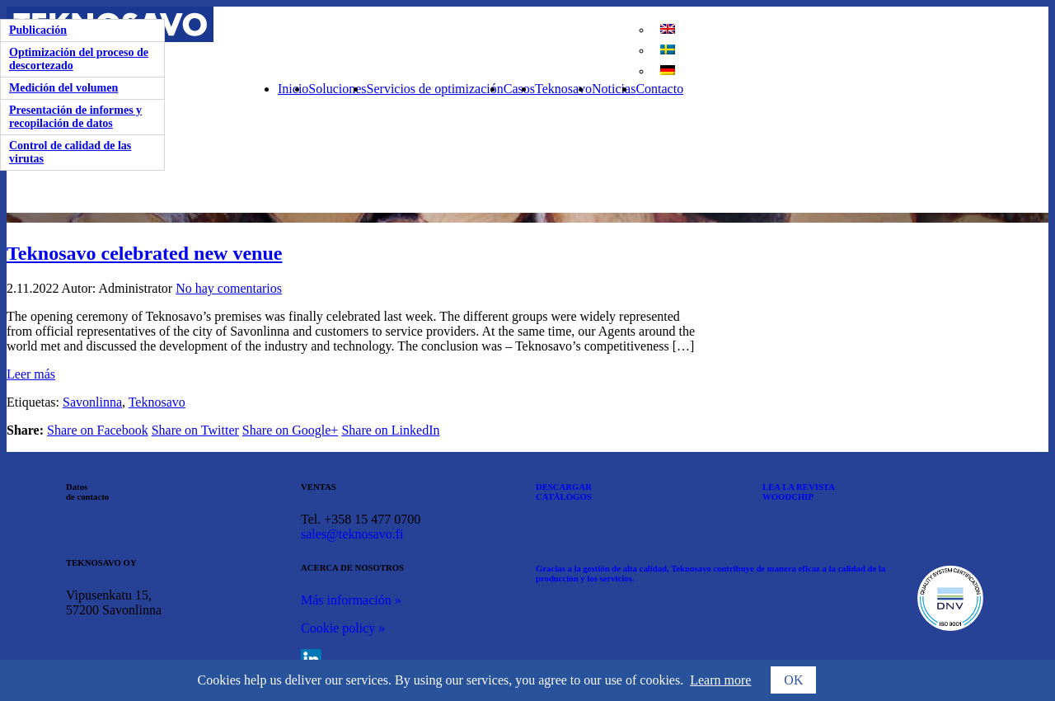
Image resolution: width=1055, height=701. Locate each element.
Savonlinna (92, 402)
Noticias (613, 89)
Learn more (720, 680)
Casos (519, 89)
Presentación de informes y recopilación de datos (75, 116)
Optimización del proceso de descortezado (78, 59)
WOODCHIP (788, 496)
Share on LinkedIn (390, 430)
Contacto (659, 89)
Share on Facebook (97, 430)
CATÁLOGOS (564, 496)
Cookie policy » (343, 628)
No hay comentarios (229, 288)
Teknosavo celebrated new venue (144, 253)
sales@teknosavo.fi (352, 534)
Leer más (31, 374)
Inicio (293, 89)
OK (793, 680)
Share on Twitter (195, 430)
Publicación (38, 30)
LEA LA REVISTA (798, 487)
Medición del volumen (63, 88)
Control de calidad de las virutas (70, 152)
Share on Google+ (290, 430)
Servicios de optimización (435, 89)
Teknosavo (563, 89)
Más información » (351, 600)
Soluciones (337, 89)
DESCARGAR (564, 487)
